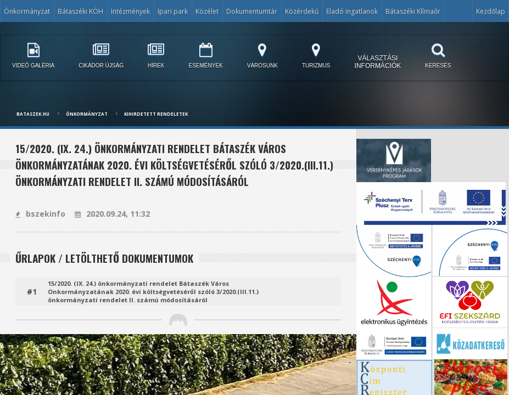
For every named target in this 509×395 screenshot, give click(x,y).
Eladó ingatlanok (352, 11)
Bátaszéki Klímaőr (412, 11)
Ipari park (173, 11)
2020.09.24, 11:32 (112, 213)
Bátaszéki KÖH (80, 11)
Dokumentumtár (251, 11)
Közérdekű (301, 11)
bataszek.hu (32, 114)
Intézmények (130, 11)
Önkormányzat (27, 11)
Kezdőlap (490, 11)
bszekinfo (40, 213)
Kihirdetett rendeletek (156, 114)
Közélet (207, 11)
